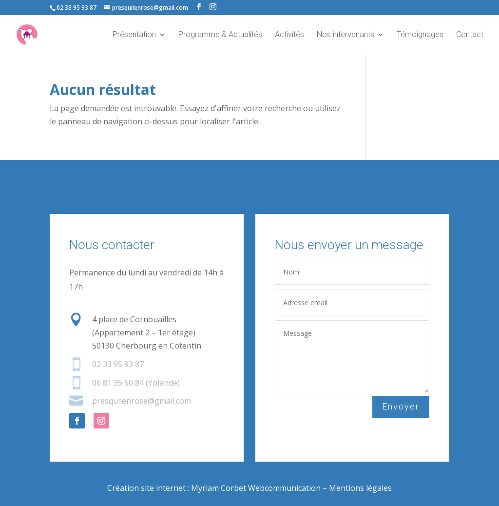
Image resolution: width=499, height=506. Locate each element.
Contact (469, 35)
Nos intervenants (345, 35)
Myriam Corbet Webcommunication (255, 488)
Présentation (134, 35)
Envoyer (401, 406)
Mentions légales (360, 488)
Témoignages (420, 35)
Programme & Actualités (220, 35)
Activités (289, 35)
